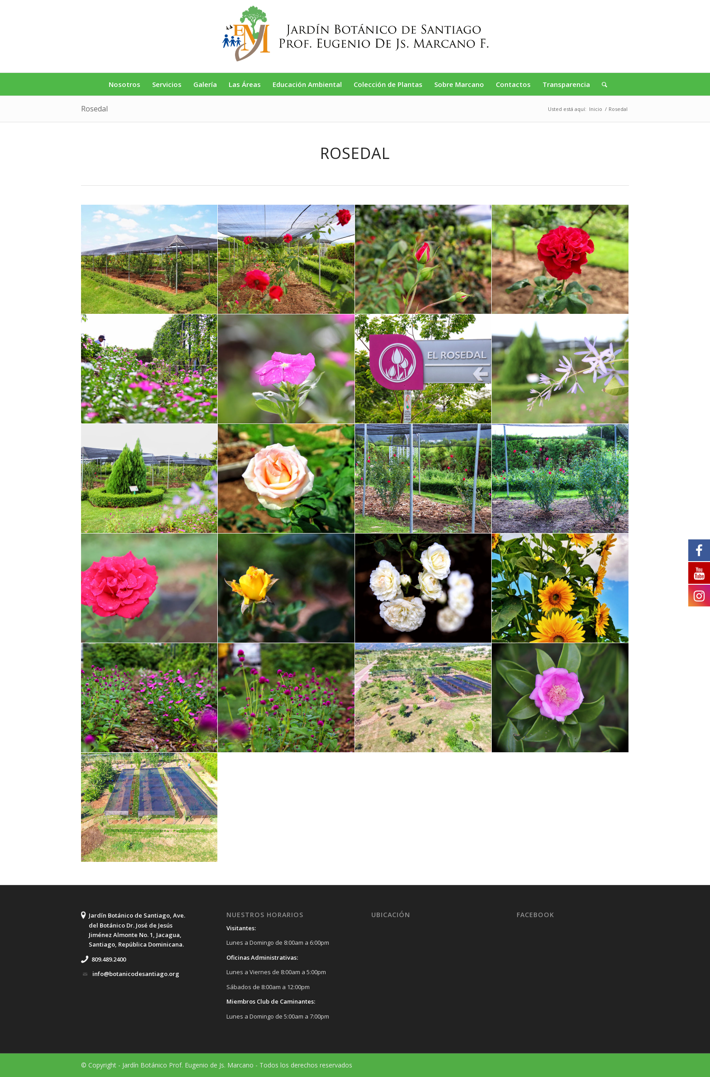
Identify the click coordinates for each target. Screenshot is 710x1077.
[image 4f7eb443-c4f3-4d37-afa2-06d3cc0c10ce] (423, 698)
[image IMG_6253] (286, 369)
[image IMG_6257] (560, 369)
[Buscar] (601, 84)
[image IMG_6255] (423, 369)
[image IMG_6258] (149, 479)
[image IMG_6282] (286, 588)
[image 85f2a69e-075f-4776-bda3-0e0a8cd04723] (560, 259)
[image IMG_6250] (149, 369)
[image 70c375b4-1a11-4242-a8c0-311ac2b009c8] (560, 588)
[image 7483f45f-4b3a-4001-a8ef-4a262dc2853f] (286, 479)
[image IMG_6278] (560, 479)
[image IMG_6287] (286, 698)
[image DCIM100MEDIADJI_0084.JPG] (149, 807)
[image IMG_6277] (423, 479)
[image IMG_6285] (149, 698)
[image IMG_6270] (423, 588)
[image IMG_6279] (286, 259)
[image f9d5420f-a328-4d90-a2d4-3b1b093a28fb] (423, 259)
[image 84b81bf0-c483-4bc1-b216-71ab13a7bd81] (149, 259)
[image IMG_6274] (149, 588)
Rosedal (94, 109)
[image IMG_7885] (560, 698)
